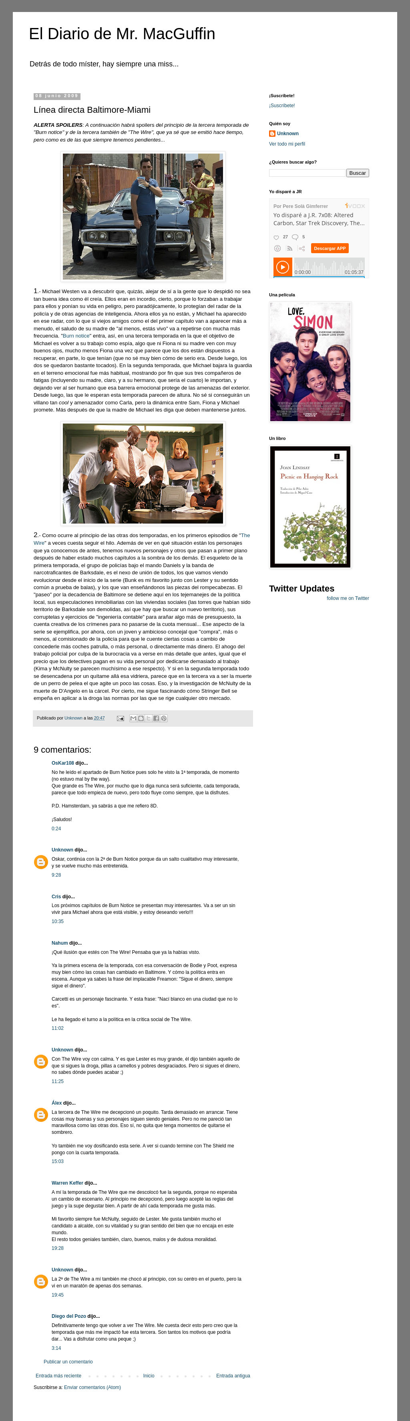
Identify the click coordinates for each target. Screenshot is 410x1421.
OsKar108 (63, 763)
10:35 (58, 921)
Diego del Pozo (69, 1316)
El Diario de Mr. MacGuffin (122, 33)
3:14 (56, 1348)
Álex (57, 1103)
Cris (56, 896)
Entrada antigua (233, 1376)
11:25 (58, 1081)
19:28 (58, 1248)
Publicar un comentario (68, 1362)
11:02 (58, 1028)
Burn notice (76, 336)
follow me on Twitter (348, 598)
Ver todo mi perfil (287, 144)
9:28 (56, 875)
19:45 (58, 1295)
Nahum (60, 943)
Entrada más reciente (58, 1376)
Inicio (149, 1376)
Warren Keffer (67, 1183)
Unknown (62, 850)
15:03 (58, 1161)
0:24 (56, 828)
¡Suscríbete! (282, 105)
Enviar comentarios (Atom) (92, 1387)
